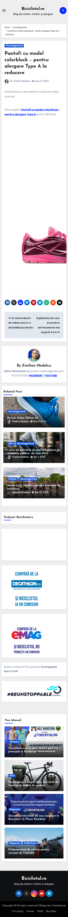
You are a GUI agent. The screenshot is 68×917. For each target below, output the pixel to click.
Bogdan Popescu (18, 492)
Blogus (43, 905)
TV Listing (17, 911)
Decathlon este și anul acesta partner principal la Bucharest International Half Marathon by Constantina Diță (33, 751)
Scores (30, 911)
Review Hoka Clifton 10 (22, 418)
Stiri (10, 443)
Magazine (15, 809)
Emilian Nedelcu (22, 81)
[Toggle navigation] (4, 10)
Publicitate (30, 843)
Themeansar (58, 905)
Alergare (14, 741)
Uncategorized (14, 45)
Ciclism (12, 479)
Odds (40, 911)
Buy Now (51, 911)
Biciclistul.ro (33, 9)
